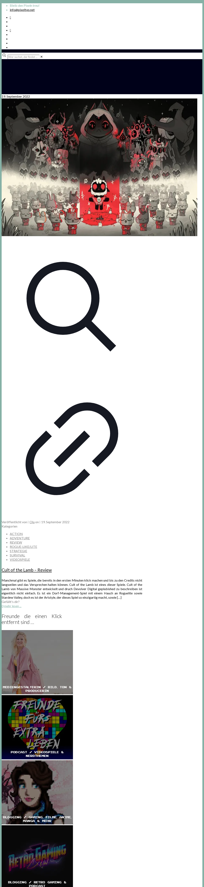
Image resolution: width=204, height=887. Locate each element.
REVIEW (16, 542)
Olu (32, 522)
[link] (41, 57)
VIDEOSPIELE (20, 559)
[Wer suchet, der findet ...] (24, 57)
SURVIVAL (17, 555)
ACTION (16, 534)
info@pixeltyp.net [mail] (22, 10)
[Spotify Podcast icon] (10, 17)
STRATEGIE (18, 551)
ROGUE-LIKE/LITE (23, 547)
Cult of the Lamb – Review (27, 569)
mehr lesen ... (12, 606)
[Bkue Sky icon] (10, 30)
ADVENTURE (20, 538)
